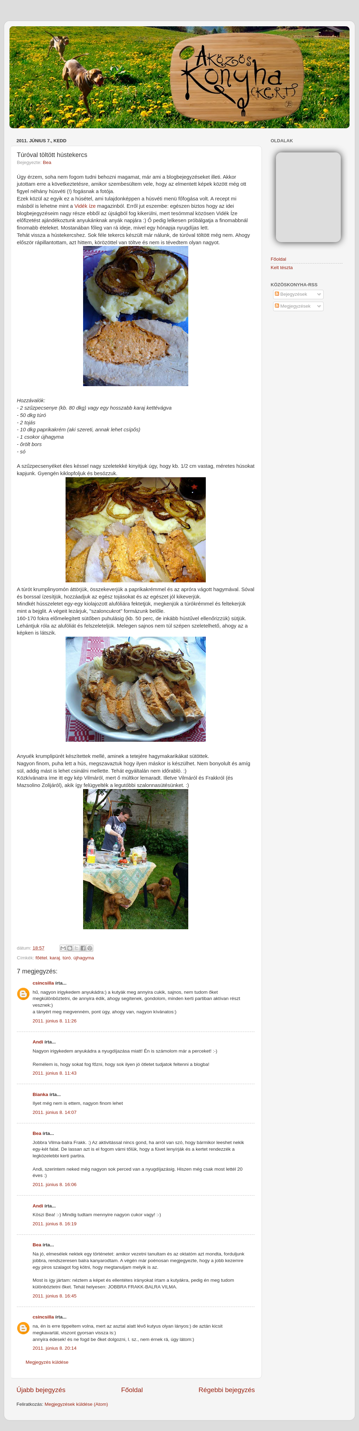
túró (67, 957)
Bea (47, 162)
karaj (55, 957)
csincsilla (43, 983)
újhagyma (83, 957)
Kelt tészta (282, 267)
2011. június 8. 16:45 (54, 1296)
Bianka (40, 1094)
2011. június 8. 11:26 (54, 1020)
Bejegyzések (291, 294)
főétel (41, 957)
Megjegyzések (293, 306)
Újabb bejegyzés (41, 1390)
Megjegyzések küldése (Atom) (76, 1404)
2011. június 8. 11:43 (54, 1073)
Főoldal (132, 1390)
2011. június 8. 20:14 (54, 1348)
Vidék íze (85, 206)
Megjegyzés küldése (47, 1362)
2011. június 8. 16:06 (54, 1184)
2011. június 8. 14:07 (54, 1112)
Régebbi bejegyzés (226, 1390)
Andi (38, 1042)
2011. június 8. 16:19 (54, 1223)
